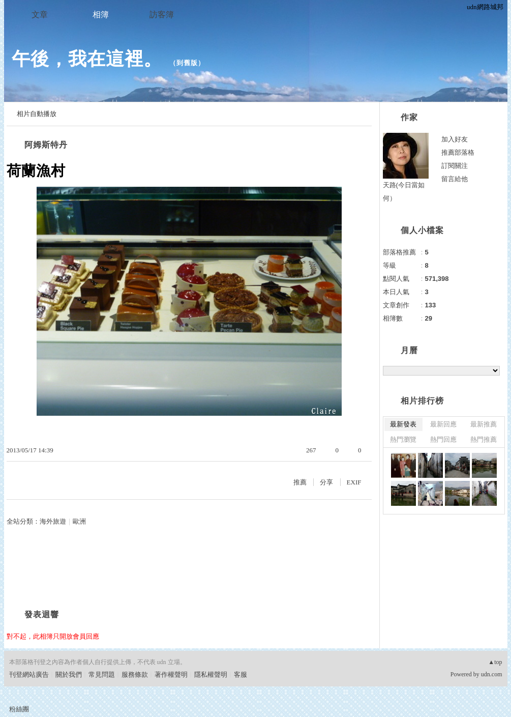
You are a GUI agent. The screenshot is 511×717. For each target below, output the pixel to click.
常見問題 (101, 674)
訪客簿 (161, 14)
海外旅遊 (53, 521)
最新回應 (443, 424)
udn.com (491, 674)
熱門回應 (443, 439)
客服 (240, 674)
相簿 (101, 14)
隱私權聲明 (210, 674)
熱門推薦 (483, 439)
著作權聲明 (171, 674)
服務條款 (135, 674)
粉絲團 (19, 709)
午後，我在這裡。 (87, 58)
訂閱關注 (454, 165)
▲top (495, 662)
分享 (326, 482)
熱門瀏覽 (403, 439)
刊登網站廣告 (29, 674)
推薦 (300, 482)
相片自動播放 (36, 114)
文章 (40, 14)
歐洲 (79, 521)
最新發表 (403, 424)
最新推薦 (483, 424)
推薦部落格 (457, 152)
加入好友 (454, 139)
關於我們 (68, 674)
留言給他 (454, 179)
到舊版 (187, 63)
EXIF (354, 482)
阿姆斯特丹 (46, 144)
